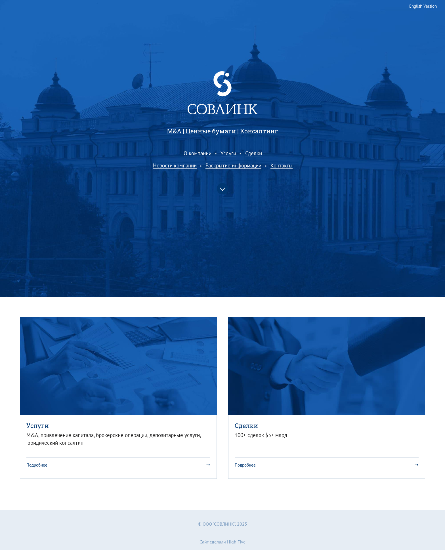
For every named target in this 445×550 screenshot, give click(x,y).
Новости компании (175, 166)
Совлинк (222, 93)
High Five (236, 542)
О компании (197, 153)
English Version (423, 6)
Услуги (228, 153)
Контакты (281, 166)
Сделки (253, 153)
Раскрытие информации (233, 166)
